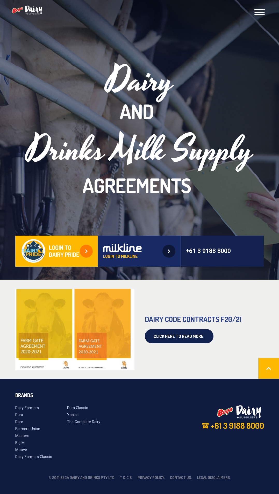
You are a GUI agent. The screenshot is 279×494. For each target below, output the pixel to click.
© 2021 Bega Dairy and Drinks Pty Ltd (81, 477)
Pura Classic (77, 407)
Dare (19, 421)
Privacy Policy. (151, 477)
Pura (19, 414)
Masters (22, 435)
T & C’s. (126, 477)
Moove (21, 449)
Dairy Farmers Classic (33, 456)
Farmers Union (27, 428)
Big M (20, 442)
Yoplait (73, 414)
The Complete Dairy (83, 421)
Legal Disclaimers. (214, 477)
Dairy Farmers (27, 407)
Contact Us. (181, 477)
